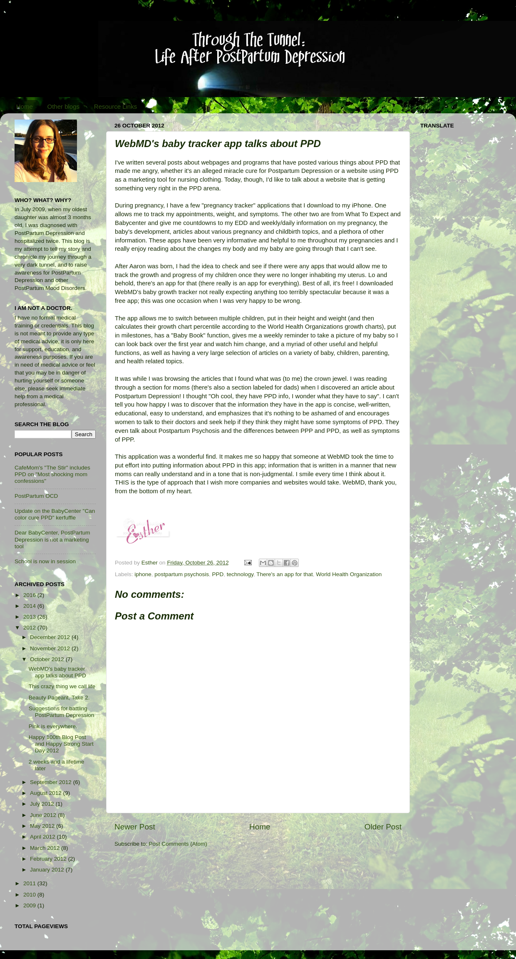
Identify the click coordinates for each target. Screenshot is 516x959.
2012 (30, 627)
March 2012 (45, 848)
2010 (30, 895)
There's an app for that (284, 574)
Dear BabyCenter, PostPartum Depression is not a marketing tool (52, 539)
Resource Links (115, 106)
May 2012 (43, 826)
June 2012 (44, 815)
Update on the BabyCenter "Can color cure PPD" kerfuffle (55, 514)
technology (240, 574)
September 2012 (51, 782)
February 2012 (49, 859)
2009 (30, 905)
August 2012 (46, 793)
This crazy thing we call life (62, 686)
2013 (30, 617)
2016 (30, 595)
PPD (217, 574)
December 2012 (51, 637)
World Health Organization (349, 574)
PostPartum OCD (36, 496)
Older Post (383, 826)
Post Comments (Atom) (178, 844)
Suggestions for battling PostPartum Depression (61, 711)
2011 (30, 883)
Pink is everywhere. (53, 726)
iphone (142, 574)
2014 (30, 606)
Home (24, 106)
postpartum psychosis (181, 574)
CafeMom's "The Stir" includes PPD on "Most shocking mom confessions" (52, 474)
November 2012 (51, 648)
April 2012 (43, 837)
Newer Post (134, 826)
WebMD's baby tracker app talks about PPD (57, 672)
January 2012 (48, 870)
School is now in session (45, 561)
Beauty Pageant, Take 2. (59, 697)
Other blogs (63, 106)
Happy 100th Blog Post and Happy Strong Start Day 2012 (61, 744)
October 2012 (48, 659)
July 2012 (43, 804)
